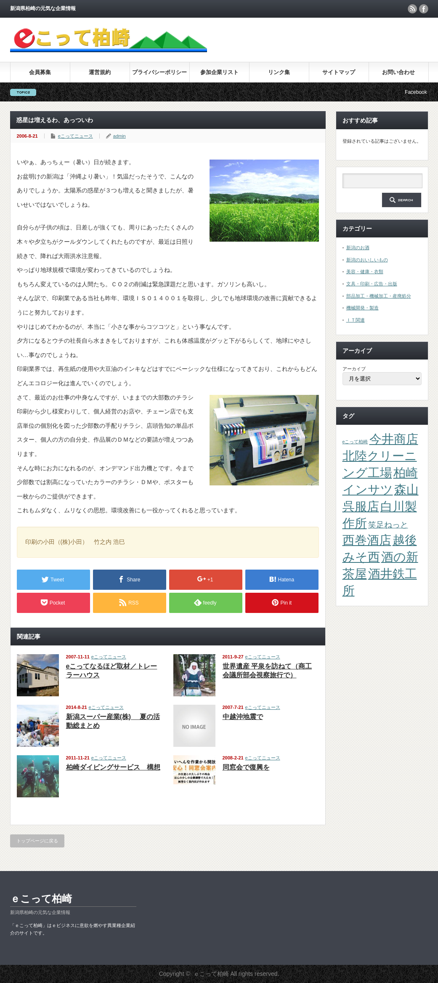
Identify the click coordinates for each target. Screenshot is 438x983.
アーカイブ (354, 368)
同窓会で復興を (246, 767)
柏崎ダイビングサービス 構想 (113, 767)
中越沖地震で (243, 716)
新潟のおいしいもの (367, 259)
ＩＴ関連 (355, 319)
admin (119, 136)
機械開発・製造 (362, 307)
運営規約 (100, 72)
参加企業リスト (219, 72)
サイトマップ (338, 72)
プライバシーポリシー (159, 72)
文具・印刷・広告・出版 (371, 283)
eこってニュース (75, 136)
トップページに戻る (37, 840)
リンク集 (279, 72)
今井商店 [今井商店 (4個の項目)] (393, 439)
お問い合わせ (398, 72)
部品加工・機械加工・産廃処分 (378, 295)
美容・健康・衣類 (364, 271)
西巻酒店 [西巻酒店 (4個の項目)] (366, 540)
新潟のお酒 (357, 247)
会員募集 (40, 72)
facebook (423, 8)
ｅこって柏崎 (41, 898)
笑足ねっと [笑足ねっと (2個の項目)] (388, 524)
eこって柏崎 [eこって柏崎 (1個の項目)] (355, 441)
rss (412, 8)
